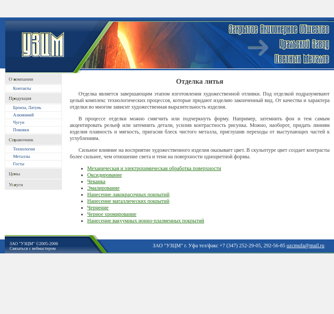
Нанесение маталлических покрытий (128, 201)
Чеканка (96, 181)
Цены (14, 173)
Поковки (21, 129)
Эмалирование (103, 188)
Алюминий (23, 115)
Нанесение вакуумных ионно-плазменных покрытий (145, 221)
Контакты (22, 88)
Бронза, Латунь (27, 107)
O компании (21, 79)
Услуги (16, 184)
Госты (18, 163)
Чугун (18, 122)
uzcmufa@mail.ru (305, 245)
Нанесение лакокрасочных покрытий (128, 194)
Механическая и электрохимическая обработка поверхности (154, 168)
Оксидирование (104, 175)
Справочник (21, 139)
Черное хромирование (111, 214)
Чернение (98, 208)
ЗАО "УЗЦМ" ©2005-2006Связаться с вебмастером (34, 246)
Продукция (20, 98)
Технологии (24, 149)
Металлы (21, 156)
